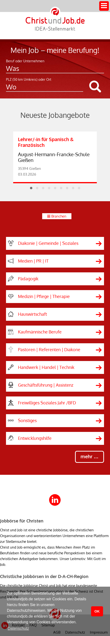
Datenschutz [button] (18, 628)
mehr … (89, 456)
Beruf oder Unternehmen (25, 61)
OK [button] (97, 611)
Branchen (58, 216)
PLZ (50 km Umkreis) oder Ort (28, 79)
